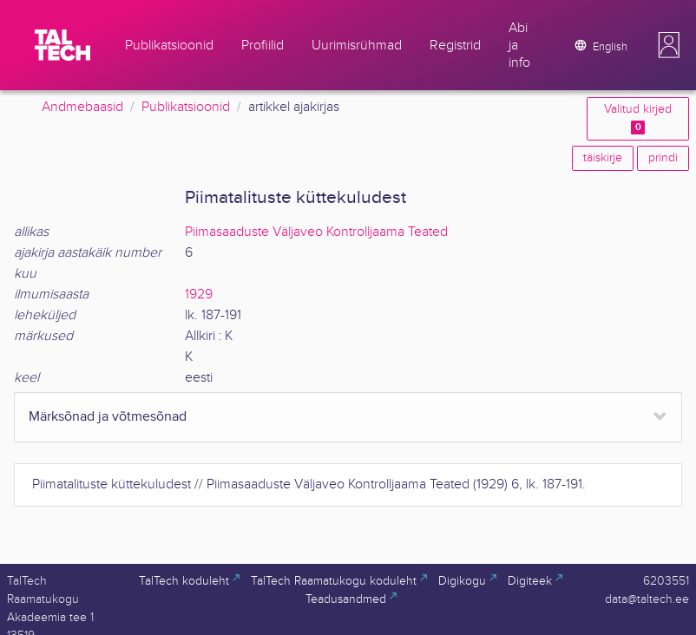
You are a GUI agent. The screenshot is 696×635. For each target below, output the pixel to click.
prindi (663, 158)
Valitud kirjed (638, 118)
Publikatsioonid (185, 107)
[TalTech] (62, 45)
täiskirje (602, 158)
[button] (669, 45)
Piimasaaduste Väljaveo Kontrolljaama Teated (316, 232)
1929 (199, 294)
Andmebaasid (82, 107)
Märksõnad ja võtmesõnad (108, 417)
